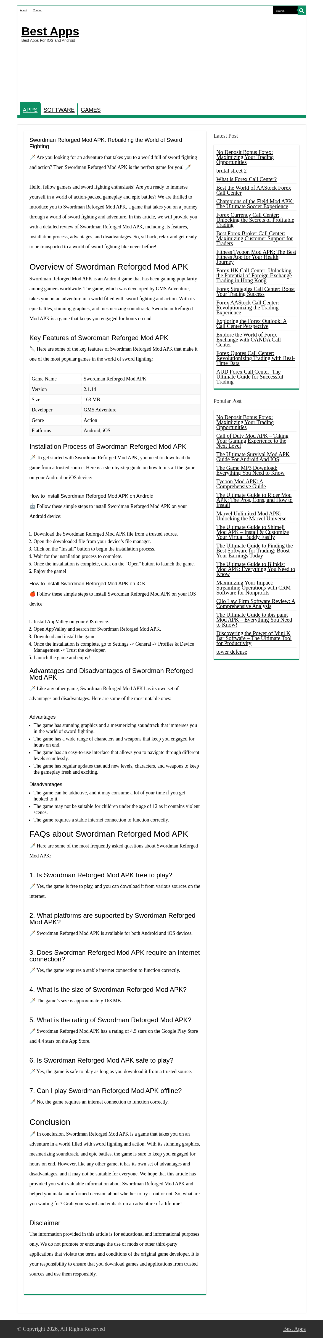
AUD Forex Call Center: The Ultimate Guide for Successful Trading (250, 377)
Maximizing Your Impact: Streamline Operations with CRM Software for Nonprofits (253, 588)
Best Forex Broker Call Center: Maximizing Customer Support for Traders (254, 238)
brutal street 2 (231, 171)
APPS (30, 110)
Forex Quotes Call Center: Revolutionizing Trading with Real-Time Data (255, 358)
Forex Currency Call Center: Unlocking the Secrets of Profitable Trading (255, 220)
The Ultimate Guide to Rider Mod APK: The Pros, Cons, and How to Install (254, 500)
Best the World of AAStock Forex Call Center (253, 190)
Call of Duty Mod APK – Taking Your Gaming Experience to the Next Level (252, 441)
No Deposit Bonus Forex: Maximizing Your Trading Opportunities (245, 157)
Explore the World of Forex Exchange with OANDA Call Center (248, 340)
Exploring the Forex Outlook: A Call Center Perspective (251, 323)
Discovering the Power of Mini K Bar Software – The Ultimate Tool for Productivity (254, 638)
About (23, 10)
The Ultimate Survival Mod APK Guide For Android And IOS (253, 456)
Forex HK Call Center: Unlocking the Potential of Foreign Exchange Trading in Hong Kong (254, 275)
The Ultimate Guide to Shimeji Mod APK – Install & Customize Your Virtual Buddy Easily (252, 532)
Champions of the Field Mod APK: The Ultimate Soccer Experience (255, 203)
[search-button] (302, 10)
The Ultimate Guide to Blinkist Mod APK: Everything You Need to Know (255, 569)
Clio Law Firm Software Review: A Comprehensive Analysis (255, 603)
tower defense (231, 652)
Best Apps (50, 31)
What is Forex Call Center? (246, 179)
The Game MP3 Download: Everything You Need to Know (250, 470)
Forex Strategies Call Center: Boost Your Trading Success (255, 291)
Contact (37, 10)
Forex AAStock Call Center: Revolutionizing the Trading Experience (247, 307)
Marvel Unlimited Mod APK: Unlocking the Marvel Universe (251, 515)
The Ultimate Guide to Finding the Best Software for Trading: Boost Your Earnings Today (254, 550)
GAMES (90, 110)
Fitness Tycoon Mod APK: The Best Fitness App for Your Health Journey (256, 257)
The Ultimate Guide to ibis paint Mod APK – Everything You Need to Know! (254, 620)
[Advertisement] (201, 59)
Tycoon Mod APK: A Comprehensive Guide (241, 483)
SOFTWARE (59, 110)
